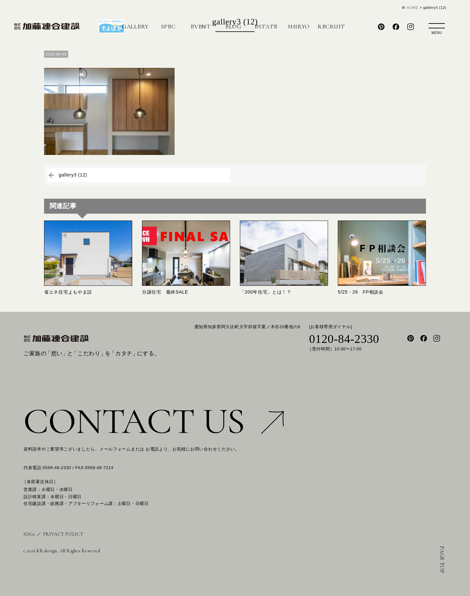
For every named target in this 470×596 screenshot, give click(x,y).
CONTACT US (154, 421)
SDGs (29, 534)
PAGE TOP (442, 559)
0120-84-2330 (344, 338)
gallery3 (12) (73, 174)
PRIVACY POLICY (63, 534)
